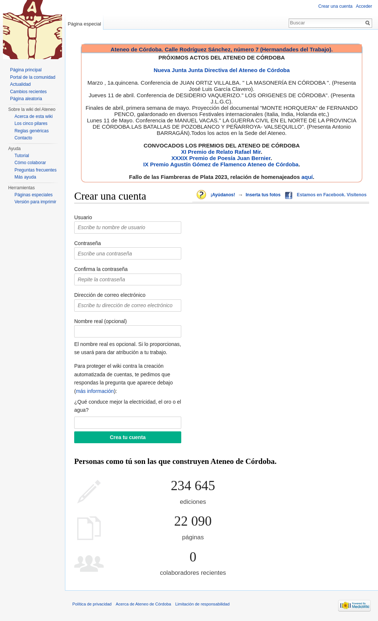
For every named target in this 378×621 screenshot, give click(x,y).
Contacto (23, 137)
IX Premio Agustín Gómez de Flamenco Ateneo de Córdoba (221, 164)
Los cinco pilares (30, 123)
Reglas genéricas (31, 130)
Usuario (83, 217)
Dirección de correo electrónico (109, 295)
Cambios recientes (28, 91)
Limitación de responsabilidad (202, 604)
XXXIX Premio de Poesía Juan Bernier (220, 158)
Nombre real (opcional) (100, 321)
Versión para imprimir (35, 201)
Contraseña (87, 243)
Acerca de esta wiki (33, 116)
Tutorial (21, 155)
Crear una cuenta (335, 6)
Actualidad (20, 84)
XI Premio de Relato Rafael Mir (221, 152)
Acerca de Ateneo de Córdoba (143, 604)
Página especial (84, 24)
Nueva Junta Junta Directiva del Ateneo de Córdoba (222, 70)
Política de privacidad (91, 604)
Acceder (364, 6)
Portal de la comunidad (32, 77)
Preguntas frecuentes (35, 170)
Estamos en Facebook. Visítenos (332, 194)
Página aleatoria (26, 98)
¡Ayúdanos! (222, 194)
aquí (307, 177)
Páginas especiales (33, 194)
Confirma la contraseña (101, 269)
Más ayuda (25, 177)
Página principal (25, 69)
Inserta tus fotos (263, 194)
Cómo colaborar (30, 162)
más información (95, 391)
